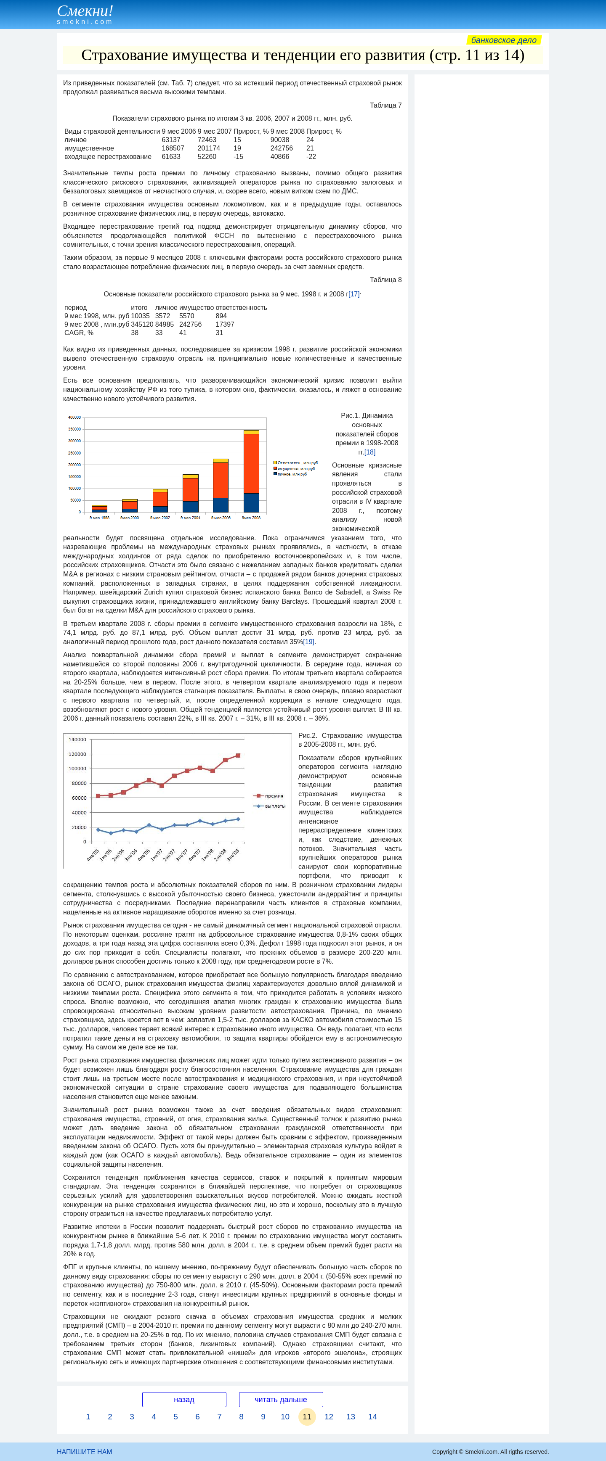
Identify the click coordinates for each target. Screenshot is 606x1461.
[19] (308, 641)
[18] (370, 452)
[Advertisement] (482, 205)
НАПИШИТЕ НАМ (84, 1452)
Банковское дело (503, 40)
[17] (354, 294)
